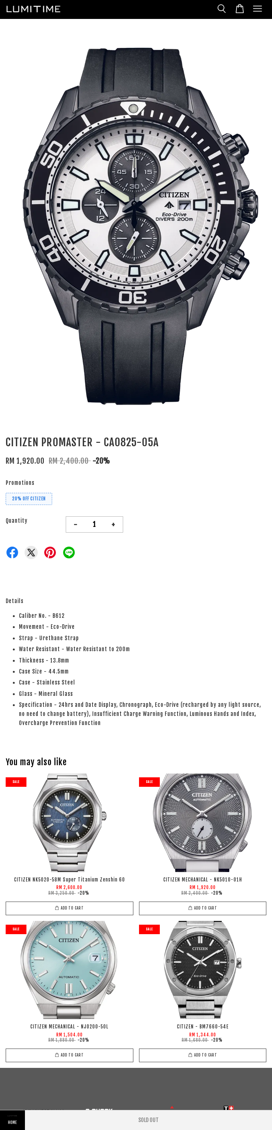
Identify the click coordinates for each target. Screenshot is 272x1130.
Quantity (17, 520)
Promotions (20, 483)
